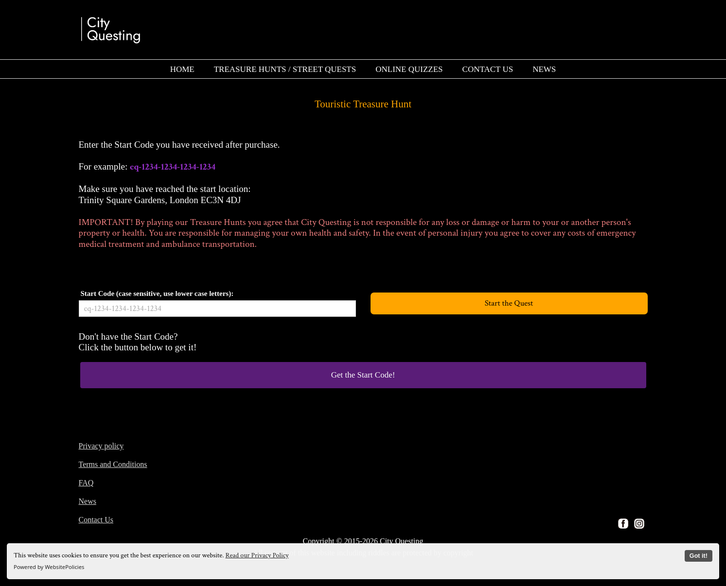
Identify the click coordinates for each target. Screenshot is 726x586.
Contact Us (96, 520)
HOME (182, 69)
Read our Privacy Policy (257, 555)
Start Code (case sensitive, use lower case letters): (157, 293)
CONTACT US (488, 69)
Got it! (699, 555)
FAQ (86, 483)
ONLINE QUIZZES (409, 69)
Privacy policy (101, 446)
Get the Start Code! (363, 374)
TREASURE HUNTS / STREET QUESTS (285, 69)
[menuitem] (182, 69)
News (87, 501)
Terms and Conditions (113, 464)
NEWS (544, 69)
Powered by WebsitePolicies (49, 566)
